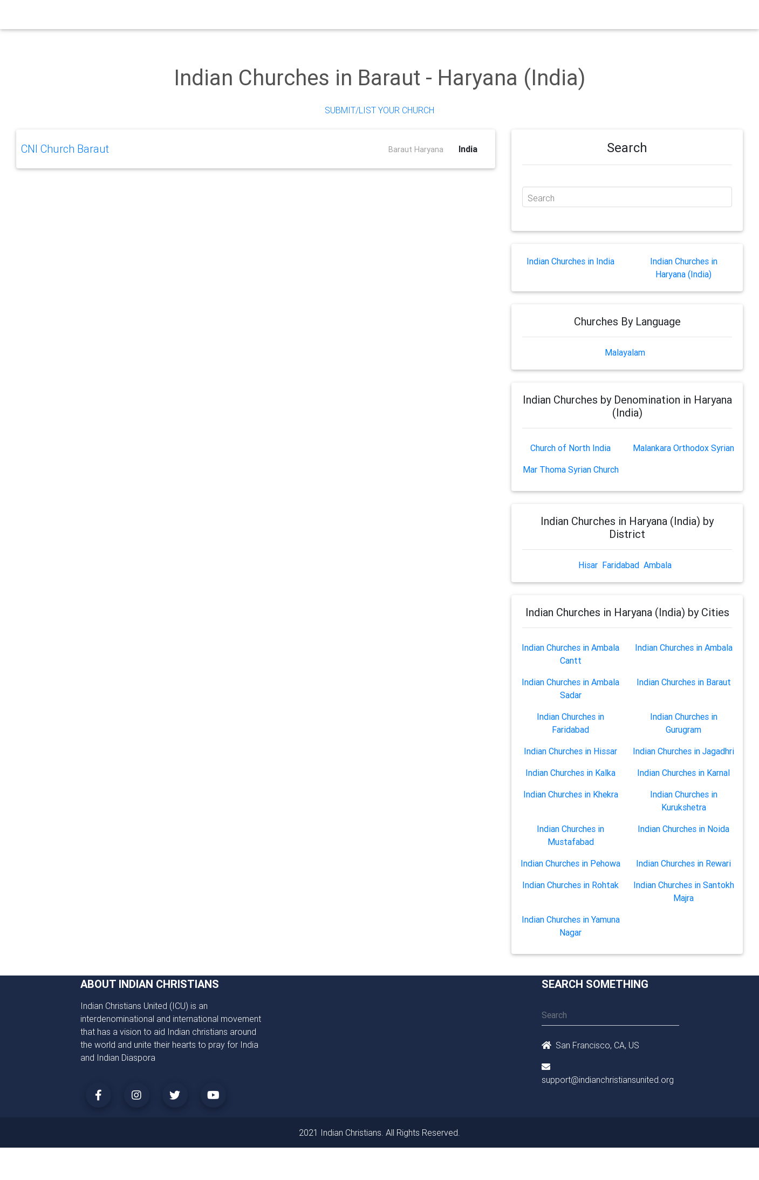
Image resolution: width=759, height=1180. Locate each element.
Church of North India (570, 447)
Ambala (658, 565)
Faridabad (620, 565)
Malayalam (625, 352)
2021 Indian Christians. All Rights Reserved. (379, 1132)
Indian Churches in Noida (683, 828)
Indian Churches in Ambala (684, 647)
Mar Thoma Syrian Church (571, 469)
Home (185, 16)
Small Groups (309, 17)
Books (355, 17)
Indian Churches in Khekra (570, 794)
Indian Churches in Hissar (570, 751)
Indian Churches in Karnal (683, 772)
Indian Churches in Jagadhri (683, 751)
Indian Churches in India (570, 261)
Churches (220, 17)
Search (541, 198)
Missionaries (463, 17)
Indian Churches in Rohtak (570, 884)
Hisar (588, 565)
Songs (508, 17)
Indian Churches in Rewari (683, 863)
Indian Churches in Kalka (570, 772)
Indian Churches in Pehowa (570, 863)
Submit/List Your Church (379, 110)
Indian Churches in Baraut (684, 682)
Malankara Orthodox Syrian (683, 447)
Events (388, 17)
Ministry (261, 17)
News (421, 17)
